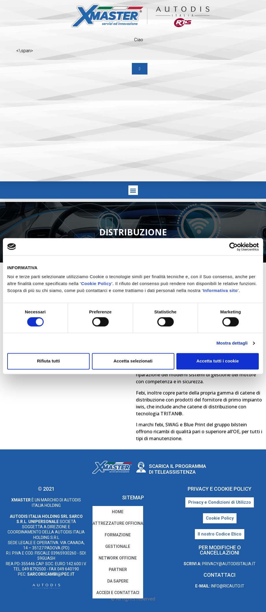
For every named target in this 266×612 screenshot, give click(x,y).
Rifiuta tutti (48, 361)
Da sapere (117, 581)
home (117, 511)
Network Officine (118, 558)
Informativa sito (220, 290)
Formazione (118, 535)
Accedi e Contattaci (117, 592)
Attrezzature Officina (118, 523)
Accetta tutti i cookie (217, 361)
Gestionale (117, 546)
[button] (133, 190)
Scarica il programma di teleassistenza (177, 469)
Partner (118, 569)
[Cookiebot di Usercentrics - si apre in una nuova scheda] (233, 246)
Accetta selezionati (132, 361)
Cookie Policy (96, 283)
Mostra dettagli (231, 343)
